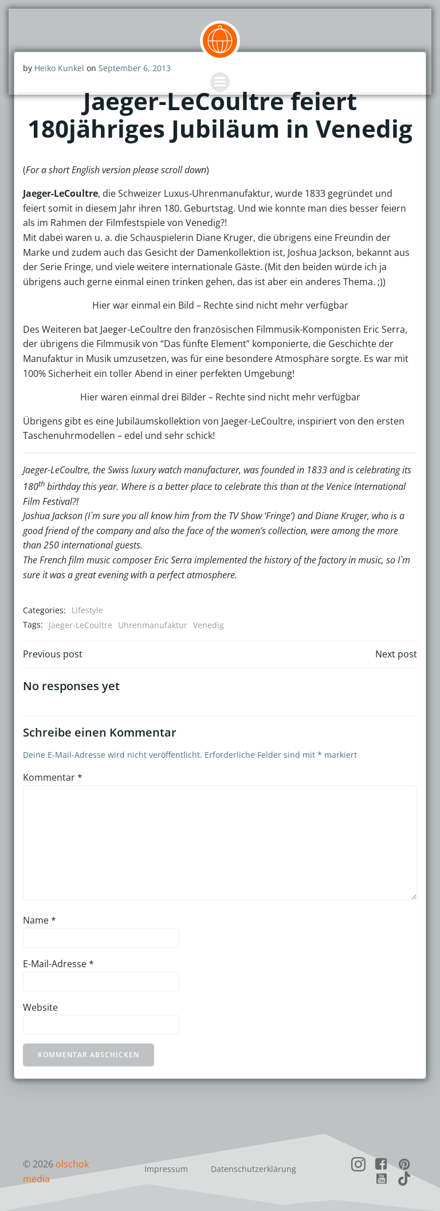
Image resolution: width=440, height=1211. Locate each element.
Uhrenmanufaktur (152, 624)
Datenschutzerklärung (253, 1167)
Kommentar (52, 776)
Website (39, 1006)
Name (39, 920)
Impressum (166, 1167)
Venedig (207, 624)
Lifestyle (87, 609)
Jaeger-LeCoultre (80, 624)
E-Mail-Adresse (57, 963)
